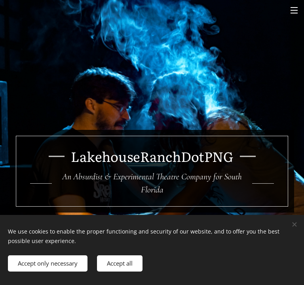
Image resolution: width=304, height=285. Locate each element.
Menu (294, 10)
